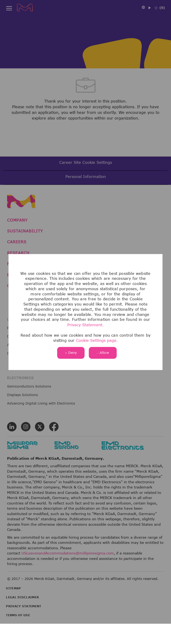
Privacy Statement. (85, 325)
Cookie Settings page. (97, 340)
